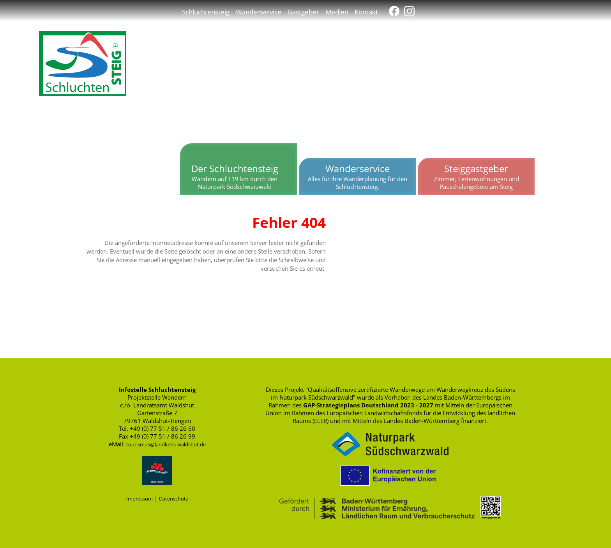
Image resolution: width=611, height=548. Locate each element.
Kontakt (366, 11)
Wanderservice (258, 11)
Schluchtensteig (206, 11)
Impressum (139, 498)
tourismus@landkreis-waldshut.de (166, 444)
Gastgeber (303, 11)
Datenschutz (173, 498)
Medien (336, 11)
